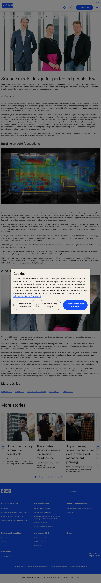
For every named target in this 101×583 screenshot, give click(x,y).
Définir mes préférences (25, 305)
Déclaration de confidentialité (27, 296)
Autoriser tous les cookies (75, 305)
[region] (50, 291)
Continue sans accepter (49, 305)
